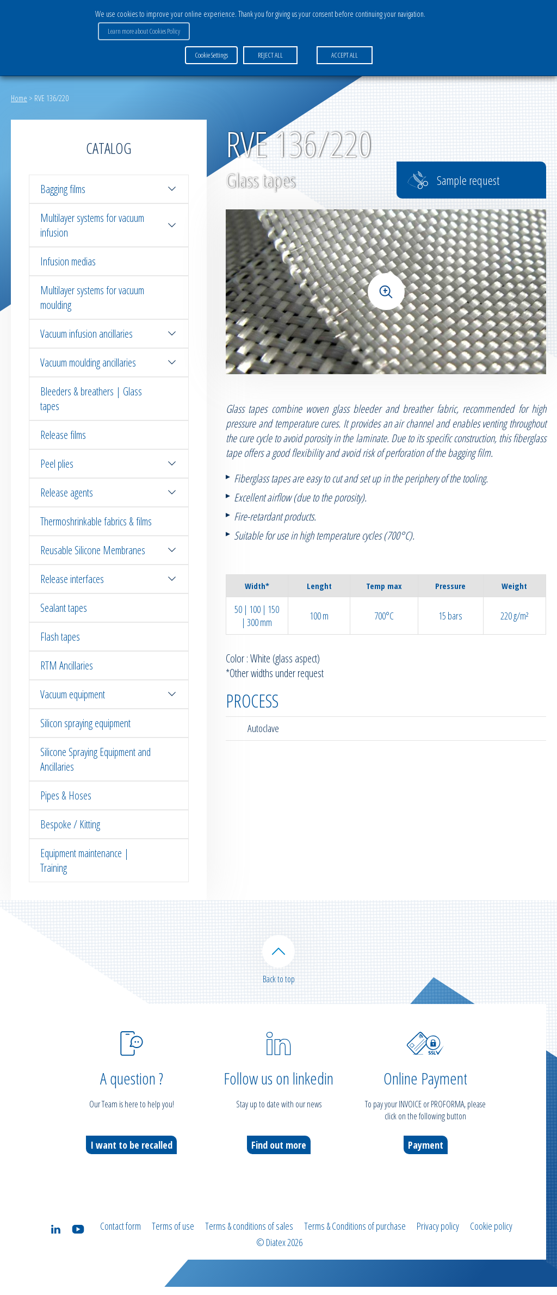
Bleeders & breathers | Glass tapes (91, 398)
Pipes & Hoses (65, 795)
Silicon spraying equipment (85, 723)
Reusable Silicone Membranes (108, 550)
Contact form (120, 1237)
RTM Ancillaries (66, 665)
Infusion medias (68, 261)
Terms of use (173, 1237)
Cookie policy (491, 1237)
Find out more (278, 1156)
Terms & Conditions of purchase (355, 1237)
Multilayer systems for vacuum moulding (92, 297)
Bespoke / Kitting (70, 824)
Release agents (108, 492)
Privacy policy (438, 1237)
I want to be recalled (131, 1156)
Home (19, 97)
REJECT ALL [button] (267, 48)
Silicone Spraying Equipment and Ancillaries (95, 759)
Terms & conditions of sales (249, 1237)
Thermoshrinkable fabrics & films (96, 521)
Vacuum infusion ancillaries (108, 333)
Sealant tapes (63, 607)
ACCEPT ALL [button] (342, 48)
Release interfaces (108, 579)
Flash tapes (60, 636)
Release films (63, 434)
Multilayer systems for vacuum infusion (108, 225)
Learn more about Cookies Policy (141, 28)
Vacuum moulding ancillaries (108, 362)
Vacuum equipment (108, 694)
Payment (425, 1156)
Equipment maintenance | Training (84, 860)
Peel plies (108, 463)
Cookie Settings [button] (211, 48)
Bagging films (108, 189)
